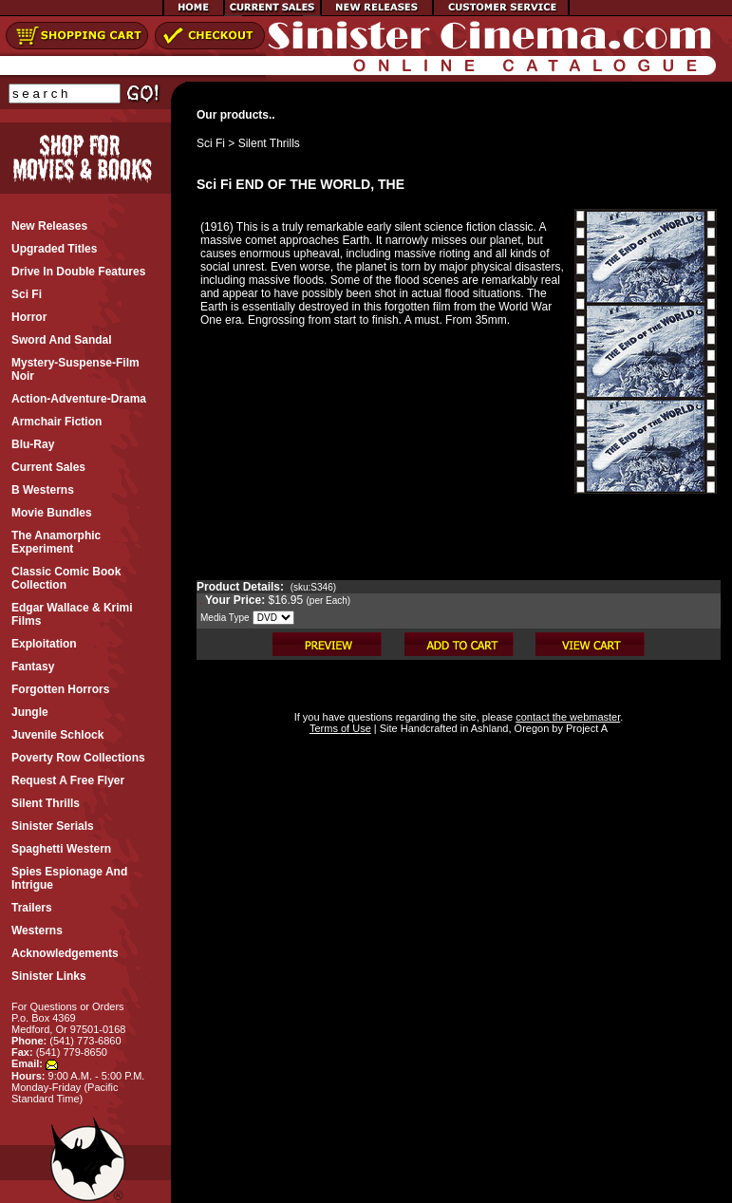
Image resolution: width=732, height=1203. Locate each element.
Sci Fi (211, 143)
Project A (585, 728)
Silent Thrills (269, 143)
